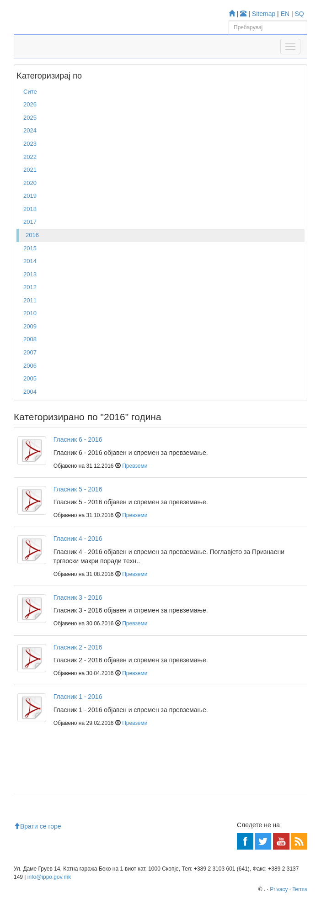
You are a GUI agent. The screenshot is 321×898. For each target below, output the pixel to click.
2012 (30, 287)
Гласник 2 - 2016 (78, 647)
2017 (30, 221)
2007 (30, 352)
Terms (299, 889)
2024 (30, 130)
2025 (30, 117)
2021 (30, 169)
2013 (30, 274)
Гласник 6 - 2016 (78, 439)
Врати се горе (37, 826)
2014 (30, 261)
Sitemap (263, 13)
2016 (32, 235)
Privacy (279, 889)
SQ (299, 13)
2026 (30, 104)
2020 (30, 183)
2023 (30, 143)
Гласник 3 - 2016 (78, 597)
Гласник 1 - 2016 (78, 696)
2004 (30, 391)
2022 (30, 156)
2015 (30, 248)
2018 (30, 209)
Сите (30, 91)
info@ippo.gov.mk (49, 877)
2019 (30, 195)
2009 (30, 326)
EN (285, 13)
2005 (30, 378)
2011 (30, 300)
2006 (30, 365)
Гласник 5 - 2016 (78, 489)
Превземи (134, 466)
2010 (30, 313)
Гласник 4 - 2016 (78, 538)
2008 (30, 339)
